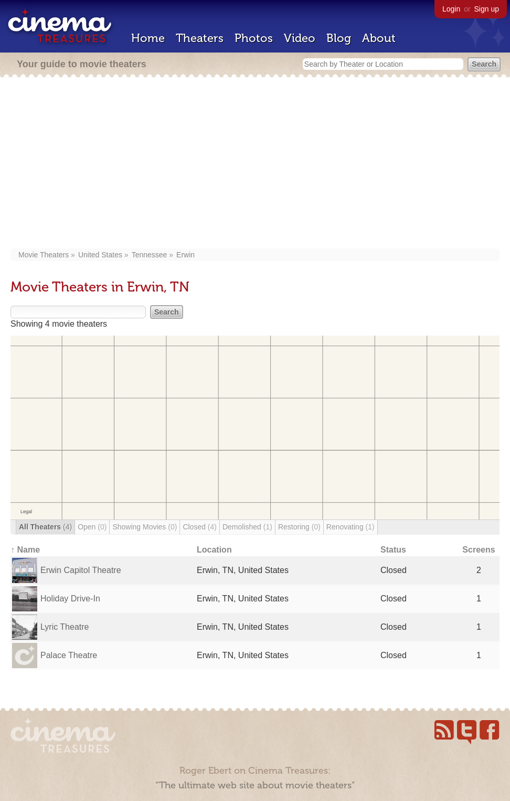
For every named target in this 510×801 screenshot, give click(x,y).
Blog (338, 38)
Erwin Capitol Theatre (80, 570)
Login (451, 9)
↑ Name (25, 549)
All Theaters (45, 527)
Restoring (299, 527)
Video (299, 38)
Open (92, 527)
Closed (200, 527)
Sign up (486, 9)
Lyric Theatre (64, 626)
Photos (254, 38)
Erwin (185, 255)
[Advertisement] (255, 163)
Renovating (350, 527)
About (379, 38)
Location (214, 549)
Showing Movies (144, 527)
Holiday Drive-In (70, 598)
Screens (478, 549)
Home (148, 38)
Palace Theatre (68, 655)
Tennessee (149, 255)
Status (393, 549)
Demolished (247, 527)
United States (100, 255)
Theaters (200, 38)
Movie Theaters (43, 255)
